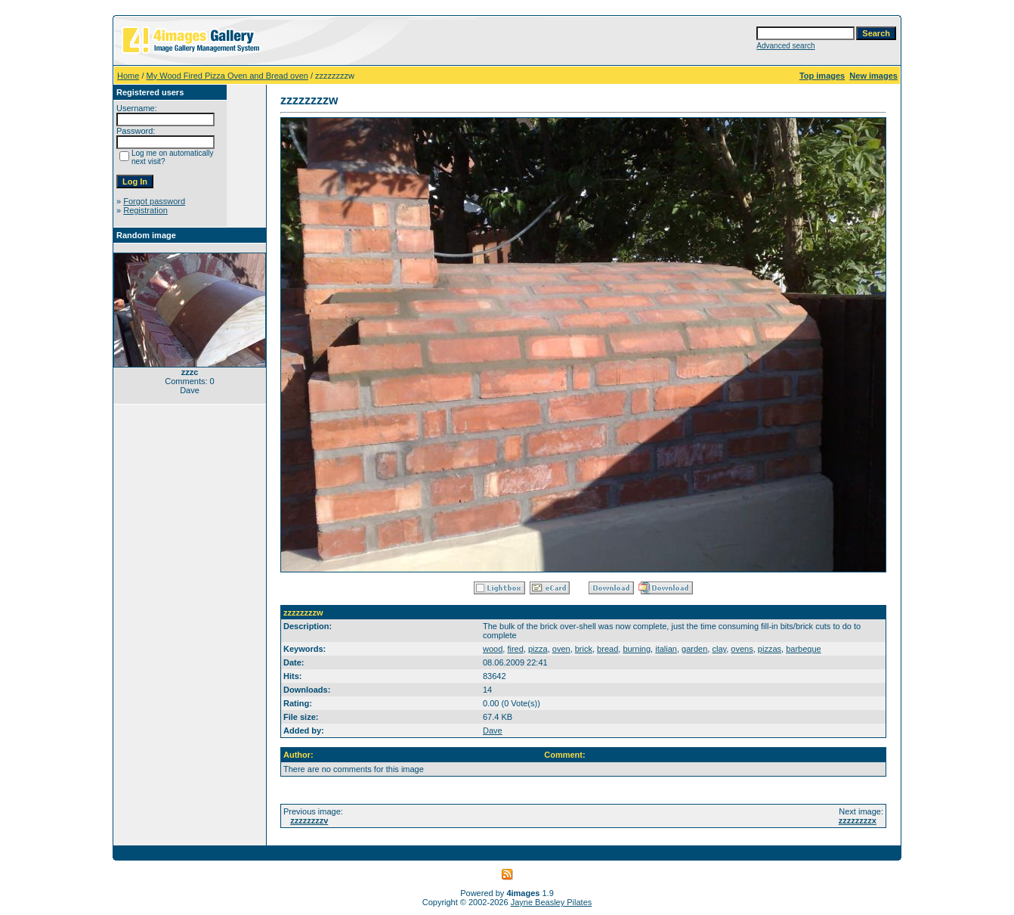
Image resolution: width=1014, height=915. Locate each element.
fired (515, 648)
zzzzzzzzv (309, 820)
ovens (742, 648)
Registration (145, 210)
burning (637, 648)
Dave (492, 730)
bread (607, 648)
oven (561, 648)
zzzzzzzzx (857, 820)
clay (719, 648)
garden (694, 648)
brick (583, 648)
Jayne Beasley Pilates (551, 902)
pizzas (769, 648)
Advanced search (785, 46)
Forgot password (154, 201)
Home (128, 75)
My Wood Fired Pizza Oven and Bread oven (227, 75)
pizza (538, 648)
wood (492, 648)
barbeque (803, 648)
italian (666, 648)
